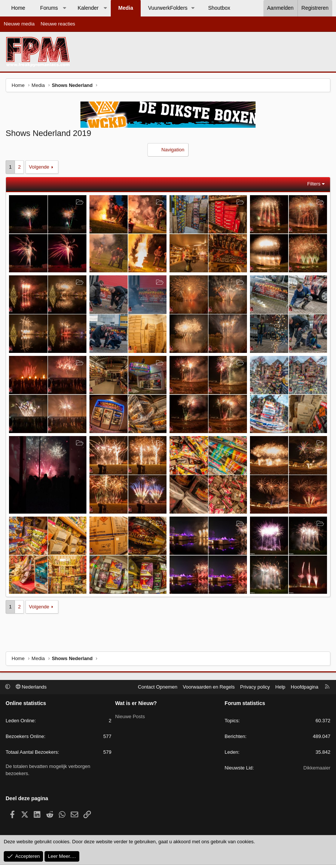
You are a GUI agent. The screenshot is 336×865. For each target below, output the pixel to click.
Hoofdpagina (304, 687)
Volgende (39, 167)
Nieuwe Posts (130, 716)
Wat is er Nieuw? (136, 703)
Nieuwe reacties (57, 24)
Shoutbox (219, 8)
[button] (64, 8)
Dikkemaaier (316, 768)
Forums (49, 8)
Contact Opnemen (158, 687)
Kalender (87, 8)
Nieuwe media (19, 24)
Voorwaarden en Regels (209, 687)
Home (18, 8)
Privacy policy (255, 687)
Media (125, 8)
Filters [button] (313, 184)
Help (280, 687)
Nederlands (31, 687)
